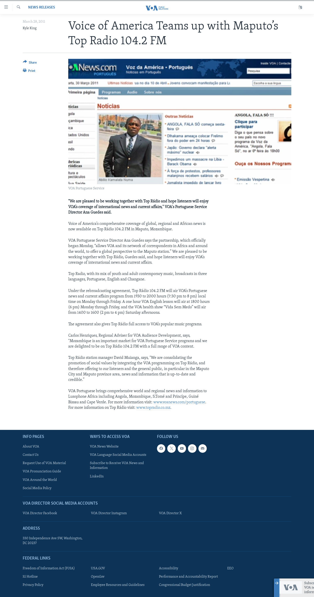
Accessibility (168, 568)
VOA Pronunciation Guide (42, 471)
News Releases (41, 7)
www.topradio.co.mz (153, 408)
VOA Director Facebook (40, 513)
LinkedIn (97, 476)
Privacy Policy (33, 585)
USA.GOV (98, 568)
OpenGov (97, 576)
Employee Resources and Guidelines (118, 585)
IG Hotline (30, 576)
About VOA (31, 446)
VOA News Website (104, 446)
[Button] (30, 63)
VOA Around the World (40, 480)
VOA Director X (170, 513)
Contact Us (31, 455)
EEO (230, 568)
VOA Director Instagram (109, 513)
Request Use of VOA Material (44, 463)
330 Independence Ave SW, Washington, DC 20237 (52, 541)
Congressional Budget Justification (184, 585)
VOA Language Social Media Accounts (118, 455)
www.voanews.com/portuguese (179, 402)
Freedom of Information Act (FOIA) (49, 568)
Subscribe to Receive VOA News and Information (117, 465)
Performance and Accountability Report (188, 576)
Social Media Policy (37, 488)
